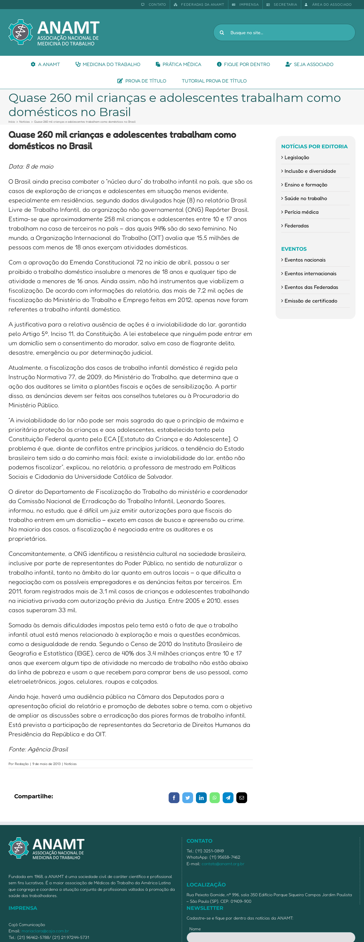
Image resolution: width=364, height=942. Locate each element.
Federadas (297, 225)
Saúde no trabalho (306, 198)
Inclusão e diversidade (310, 171)
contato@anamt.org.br (223, 863)
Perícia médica (301, 212)
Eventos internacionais (310, 273)
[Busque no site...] (284, 32)
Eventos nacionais (305, 259)
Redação (22, 764)
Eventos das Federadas (311, 287)
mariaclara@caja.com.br (45, 930)
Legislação (297, 157)
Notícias (70, 764)
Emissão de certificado (311, 300)
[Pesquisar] (221, 32)
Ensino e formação (306, 184)
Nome (195, 928)
